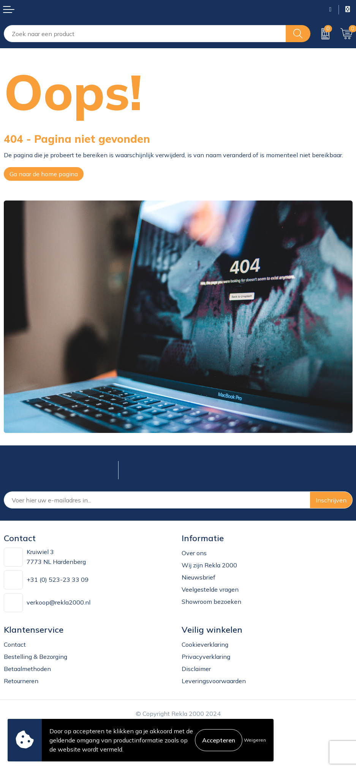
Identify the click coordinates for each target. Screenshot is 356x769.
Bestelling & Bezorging (35, 656)
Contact (15, 644)
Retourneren (21, 681)
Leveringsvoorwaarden (214, 681)
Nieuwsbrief (198, 577)
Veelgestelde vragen (210, 589)
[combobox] (145, 33)
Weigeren (255, 740)
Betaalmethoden (27, 669)
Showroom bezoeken (211, 601)
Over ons (194, 553)
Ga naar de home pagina (43, 174)
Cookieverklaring (205, 644)
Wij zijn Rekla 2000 (209, 565)
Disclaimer (196, 669)
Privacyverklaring (206, 656)
